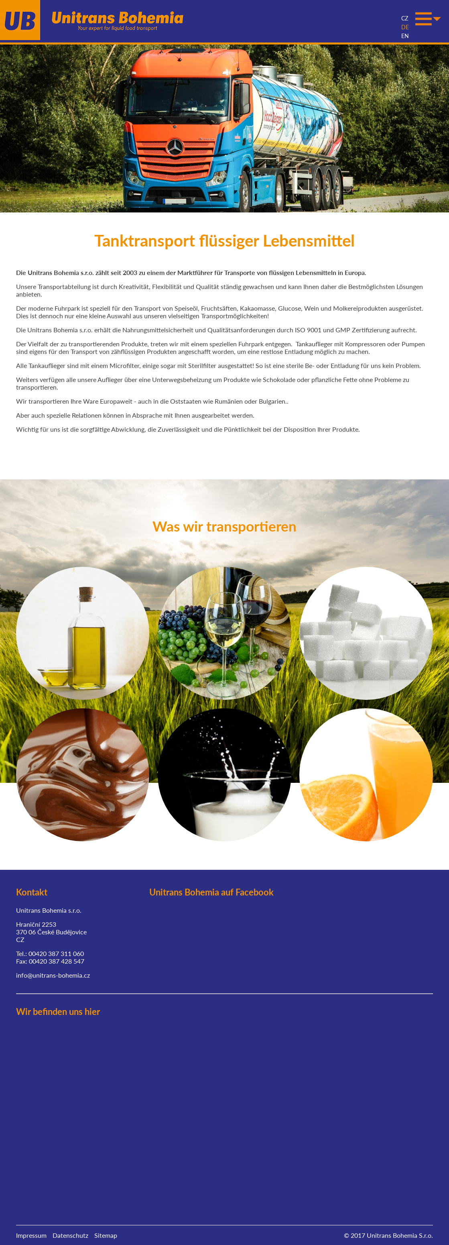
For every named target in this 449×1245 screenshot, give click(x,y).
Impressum (31, 1233)
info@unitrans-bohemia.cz (53, 972)
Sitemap (105, 1233)
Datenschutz (70, 1233)
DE (405, 20)
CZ (404, 11)
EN (405, 29)
